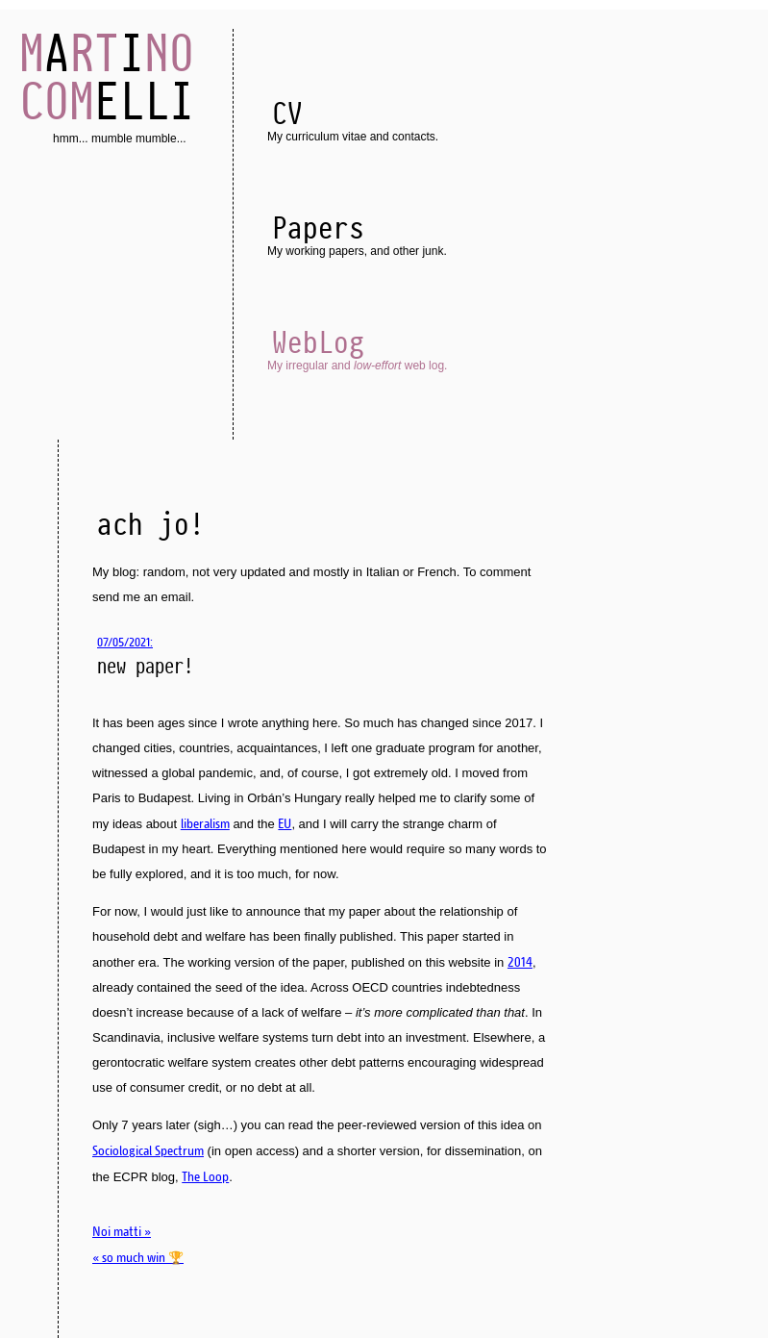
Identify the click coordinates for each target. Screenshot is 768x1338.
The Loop (205, 1176)
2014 (520, 962)
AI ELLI (106, 77)
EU (284, 823)
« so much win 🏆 (138, 1257)
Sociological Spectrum (148, 1150)
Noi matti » (121, 1231)
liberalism (205, 823)
